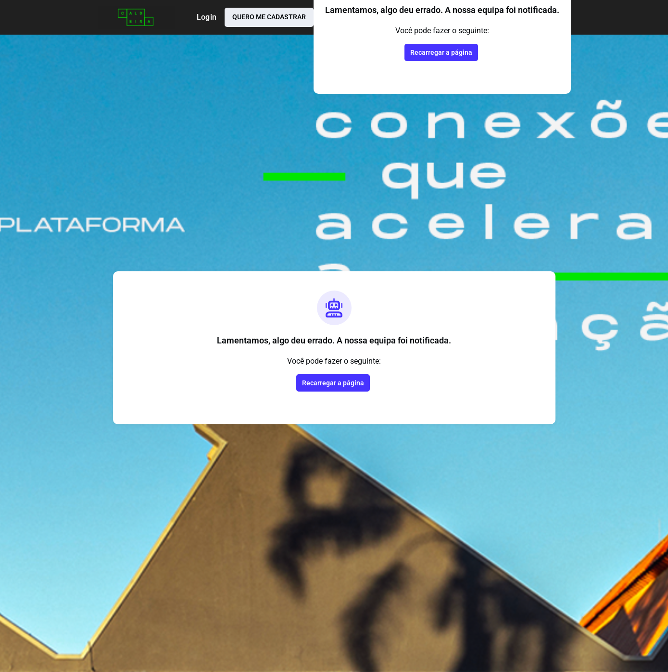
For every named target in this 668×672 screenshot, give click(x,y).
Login (207, 17)
